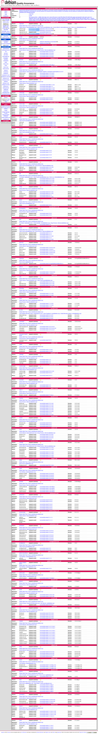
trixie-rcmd (5, 67)
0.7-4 (50, 224)
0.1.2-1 (50, 558)
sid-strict (6, 53)
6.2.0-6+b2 (51, 109)
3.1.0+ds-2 (51, 702)
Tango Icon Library (82, 732)
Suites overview (5, 37)
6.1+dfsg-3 (51, 684)
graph (7, 45)
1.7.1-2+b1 (51, 303)
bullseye (6, 81)
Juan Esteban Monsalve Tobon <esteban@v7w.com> (31, 313)
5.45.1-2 (50, 372)
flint (67, 17)
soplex (48, 20)
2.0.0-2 (50, 213)
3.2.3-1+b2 (51, 403)
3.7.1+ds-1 (51, 725)
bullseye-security (6, 84)
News (6, 12)
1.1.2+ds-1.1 (51, 716)
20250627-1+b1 (52, 122)
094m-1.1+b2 (52, 84)
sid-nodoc (6, 54)
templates (7, 20)
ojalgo (40, 19)
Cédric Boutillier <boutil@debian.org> (41, 223)
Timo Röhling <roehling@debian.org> (27, 471)
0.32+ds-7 (51, 98)
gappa (74, 17)
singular (42, 20)
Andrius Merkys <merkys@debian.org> (28, 140)
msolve (30, 19)
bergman (33, 17)
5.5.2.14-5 (51, 315)
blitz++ (36, 17)
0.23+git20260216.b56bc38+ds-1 (56, 263)
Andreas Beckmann (40, 732)
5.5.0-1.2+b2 (51, 178)
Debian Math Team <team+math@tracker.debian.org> (31, 25)
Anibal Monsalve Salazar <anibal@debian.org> (70, 313)
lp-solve (49, 18)
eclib (53, 17)
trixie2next (6, 71)
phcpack (47, 19)
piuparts (2, 732)
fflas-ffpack (63, 17)
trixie (6, 65)
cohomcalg (43, 17)
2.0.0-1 (50, 568)
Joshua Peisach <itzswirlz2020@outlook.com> (29, 603)
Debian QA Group (6, 106)
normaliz (37, 19)
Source (5, 97)
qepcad (30, 20)
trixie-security (6, 68)
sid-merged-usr (5, 56)
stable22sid (5, 91)
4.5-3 (50, 548)
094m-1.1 (51, 86)
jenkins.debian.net (6, 117)
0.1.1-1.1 (51, 517)
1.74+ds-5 (51, 586)
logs (8, 28)
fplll (68, 17)
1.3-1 (50, 385)
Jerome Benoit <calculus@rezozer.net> (62, 27)
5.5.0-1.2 (51, 183)
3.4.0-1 (50, 168)
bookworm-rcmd (5, 75)
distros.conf (5, 26)
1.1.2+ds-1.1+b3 (52, 711)
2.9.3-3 (50, 439)
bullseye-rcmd (6, 83)
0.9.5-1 (50, 423)
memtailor (84, 18)
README (6, 29)
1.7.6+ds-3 (51, 273)
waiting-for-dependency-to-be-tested (48, 41)
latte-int (35, 18)
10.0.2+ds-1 (51, 613)
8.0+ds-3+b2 (51, 651)
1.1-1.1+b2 (51, 293)
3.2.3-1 (50, 413)
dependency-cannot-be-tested (46, 30)
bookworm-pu (6, 78)
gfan (83, 17)
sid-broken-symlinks (5, 58)
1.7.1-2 (50, 306)
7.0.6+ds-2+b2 (52, 247)
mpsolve (92, 18)
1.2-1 (50, 359)
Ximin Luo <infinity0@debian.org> (78, 27)
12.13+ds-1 (51, 530)
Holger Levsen (48, 732)
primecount (51, 19)
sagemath (31, 13)
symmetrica (58, 20)
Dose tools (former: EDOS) (6, 108)
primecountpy (58, 19)
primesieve (63, 19)
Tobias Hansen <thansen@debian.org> (28, 27)
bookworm (6, 73)
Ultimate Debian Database (5, 115)
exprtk (59, 17)
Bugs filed (6, 36)
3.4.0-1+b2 (51, 167)
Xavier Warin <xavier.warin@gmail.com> (43, 683)
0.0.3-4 (50, 142)
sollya (45, 20)
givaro (86, 17)
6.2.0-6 (50, 110)
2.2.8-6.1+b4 (51, 594)
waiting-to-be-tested (44, 43)
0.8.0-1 (50, 340)
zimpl (66, 20)
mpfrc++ (88, 18)
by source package (6, 43)
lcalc (39, 18)
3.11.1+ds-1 (51, 447)
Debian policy (6, 22)
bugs (8, 99)
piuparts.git (59, 732)
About (6, 11)
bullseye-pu (5, 86)
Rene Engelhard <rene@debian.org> (52, 313)
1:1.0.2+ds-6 (51, 73)
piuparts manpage (6, 32)
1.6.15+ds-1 (51, 51)
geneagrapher (79, 17)
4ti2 (30, 17)
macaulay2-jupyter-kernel (62, 18)
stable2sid (6, 89)
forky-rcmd (5, 63)
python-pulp (93, 19)
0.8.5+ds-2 (51, 604)
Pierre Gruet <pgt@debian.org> (26, 262)
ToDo (6, 101)
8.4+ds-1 (51, 499)
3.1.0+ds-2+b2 (52, 699)
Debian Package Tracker (5, 113)
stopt (55, 20)
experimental (6, 48)
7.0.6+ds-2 (51, 249)
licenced (8, 732)
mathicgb (73, 18)
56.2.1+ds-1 (51, 465)
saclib (34, 20)
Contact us (5, 16)
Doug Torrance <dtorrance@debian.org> (46, 50)
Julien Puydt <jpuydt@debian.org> (45, 27)
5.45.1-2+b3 (51, 371)
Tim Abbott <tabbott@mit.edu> (26, 177)
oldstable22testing (6, 94)
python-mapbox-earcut (86, 19)
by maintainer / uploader (6, 41)
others (54, 732)
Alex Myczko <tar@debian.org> (48, 603)
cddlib (39, 17)
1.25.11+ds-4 (51, 326)
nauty (33, 19)
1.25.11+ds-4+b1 (52, 328)
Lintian (5, 110)
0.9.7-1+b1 (51, 191)
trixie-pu (6, 70)
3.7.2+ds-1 (51, 395)
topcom (63, 20)
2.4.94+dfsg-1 (52, 486)
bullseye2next (6, 87)
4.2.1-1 (50, 233)
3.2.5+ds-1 (51, 133)
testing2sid (5, 60)
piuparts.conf (6, 25)
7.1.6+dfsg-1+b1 (52, 665)
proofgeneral (69, 19)
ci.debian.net (6, 119)
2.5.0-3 (50, 150)
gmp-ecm (90, 17)
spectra (51, 20)
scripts (3, 28)
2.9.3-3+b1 (51, 434)
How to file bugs (5, 19)
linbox (46, 18)
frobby (71, 17)
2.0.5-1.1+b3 (51, 282)
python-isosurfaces (76, 19)
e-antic (30, 15)
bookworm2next (5, 79)
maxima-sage (79, 18)
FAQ (6, 14)
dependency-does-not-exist (46, 28)
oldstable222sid (5, 92)
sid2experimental (6, 50)
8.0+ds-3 (51, 656)
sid (7, 39)
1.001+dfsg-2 (51, 64)
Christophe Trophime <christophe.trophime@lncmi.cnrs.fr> (50, 71)
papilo (43, 19)
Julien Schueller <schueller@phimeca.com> (29, 675)
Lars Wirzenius (24, 732)
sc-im (36, 20)
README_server (6, 31)
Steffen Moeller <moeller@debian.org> (28, 576)
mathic (69, 18)
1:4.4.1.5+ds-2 (52, 626)
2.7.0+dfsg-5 (51, 578)
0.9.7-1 (50, 195)
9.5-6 (50, 32)
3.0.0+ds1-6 (51, 473)
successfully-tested (44, 32)
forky (6, 62)
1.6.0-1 (50, 205)
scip (39, 20)
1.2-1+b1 (51, 349)
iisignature (31, 18)
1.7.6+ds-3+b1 (52, 272)
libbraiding (42, 18)
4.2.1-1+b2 (51, 236)
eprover (56, 17)
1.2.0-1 (50, 676)
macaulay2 (53, 18)
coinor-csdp (49, 17)
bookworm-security (6, 76)
